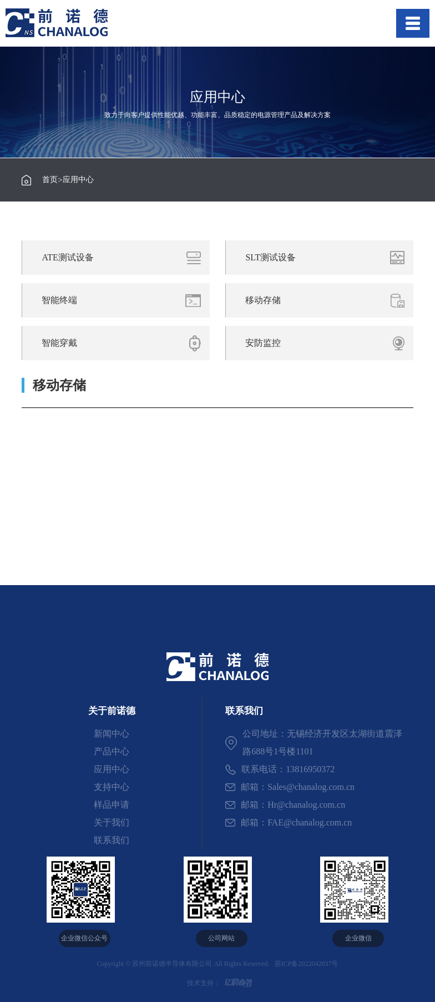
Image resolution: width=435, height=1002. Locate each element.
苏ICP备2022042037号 (304, 964)
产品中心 (111, 751)
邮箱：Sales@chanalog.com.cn (290, 787)
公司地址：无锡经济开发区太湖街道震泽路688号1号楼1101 (313, 742)
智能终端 (125, 300)
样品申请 (111, 804)
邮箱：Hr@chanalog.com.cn (285, 804)
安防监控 (328, 343)
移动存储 (328, 301)
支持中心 (111, 787)
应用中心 (78, 180)
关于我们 (111, 822)
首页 (50, 180)
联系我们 (111, 840)
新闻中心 (111, 733)
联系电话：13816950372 (280, 769)
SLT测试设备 (328, 257)
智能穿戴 (125, 343)
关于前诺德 (111, 711)
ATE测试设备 (125, 257)
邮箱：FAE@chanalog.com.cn (288, 822)
